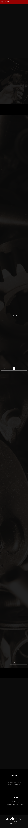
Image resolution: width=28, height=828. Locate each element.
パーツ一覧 (15, 315)
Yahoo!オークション (19, 662)
